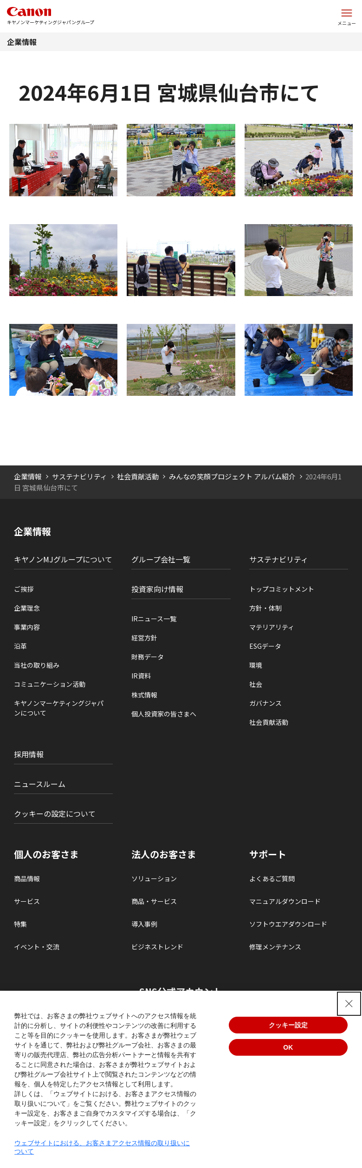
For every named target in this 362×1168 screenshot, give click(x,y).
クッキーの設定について (55, 813)
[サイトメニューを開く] (346, 16)
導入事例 (144, 924)
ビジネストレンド (157, 946)
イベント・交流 (36, 946)
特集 (20, 924)
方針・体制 (265, 608)
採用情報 (29, 754)
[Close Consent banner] (349, 1004)
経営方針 (144, 637)
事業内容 (27, 627)
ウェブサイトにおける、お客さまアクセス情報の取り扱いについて (102, 1147)
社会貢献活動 (138, 476)
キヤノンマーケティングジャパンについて (58, 707)
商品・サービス (154, 901)
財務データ (147, 656)
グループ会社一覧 (160, 559)
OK (288, 1047)
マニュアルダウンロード (285, 901)
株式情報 (144, 694)
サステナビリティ (79, 476)
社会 (255, 684)
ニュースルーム (39, 783)
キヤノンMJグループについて (63, 559)
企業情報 (22, 41)
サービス (27, 901)
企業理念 (27, 608)
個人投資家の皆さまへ (163, 713)
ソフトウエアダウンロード (288, 924)
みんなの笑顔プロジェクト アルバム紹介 (232, 476)
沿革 (20, 646)
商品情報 (27, 878)
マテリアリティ (271, 627)
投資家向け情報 (157, 588)
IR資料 (141, 675)
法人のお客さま (163, 854)
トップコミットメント (281, 589)
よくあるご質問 (272, 878)
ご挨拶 (23, 589)
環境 (255, 665)
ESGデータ (265, 646)
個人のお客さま (46, 854)
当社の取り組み (36, 665)
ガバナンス (265, 703)
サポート (267, 854)
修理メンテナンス (275, 946)
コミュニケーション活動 (49, 684)
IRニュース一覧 (153, 618)
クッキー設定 (288, 1025)
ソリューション (154, 878)
